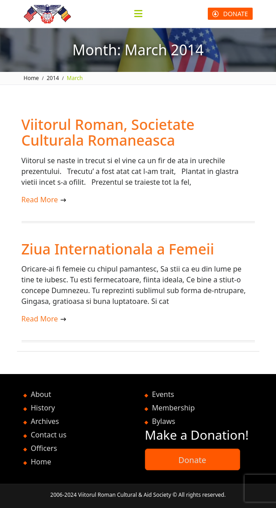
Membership (173, 408)
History (43, 408)
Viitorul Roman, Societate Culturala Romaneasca (108, 132)
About (41, 394)
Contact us (49, 435)
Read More (40, 200)
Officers (44, 448)
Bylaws (163, 421)
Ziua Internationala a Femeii (118, 248)
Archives (45, 421)
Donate (192, 460)
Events (163, 394)
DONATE (230, 13)
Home (41, 462)
